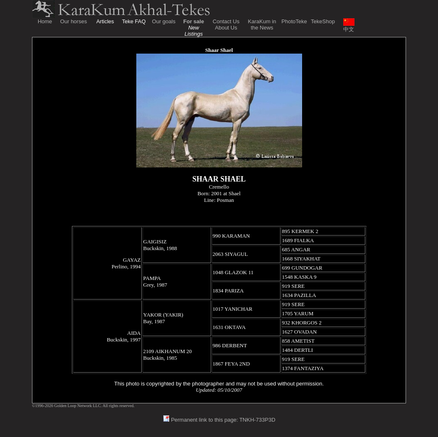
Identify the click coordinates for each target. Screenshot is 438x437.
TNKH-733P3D (257, 420)
